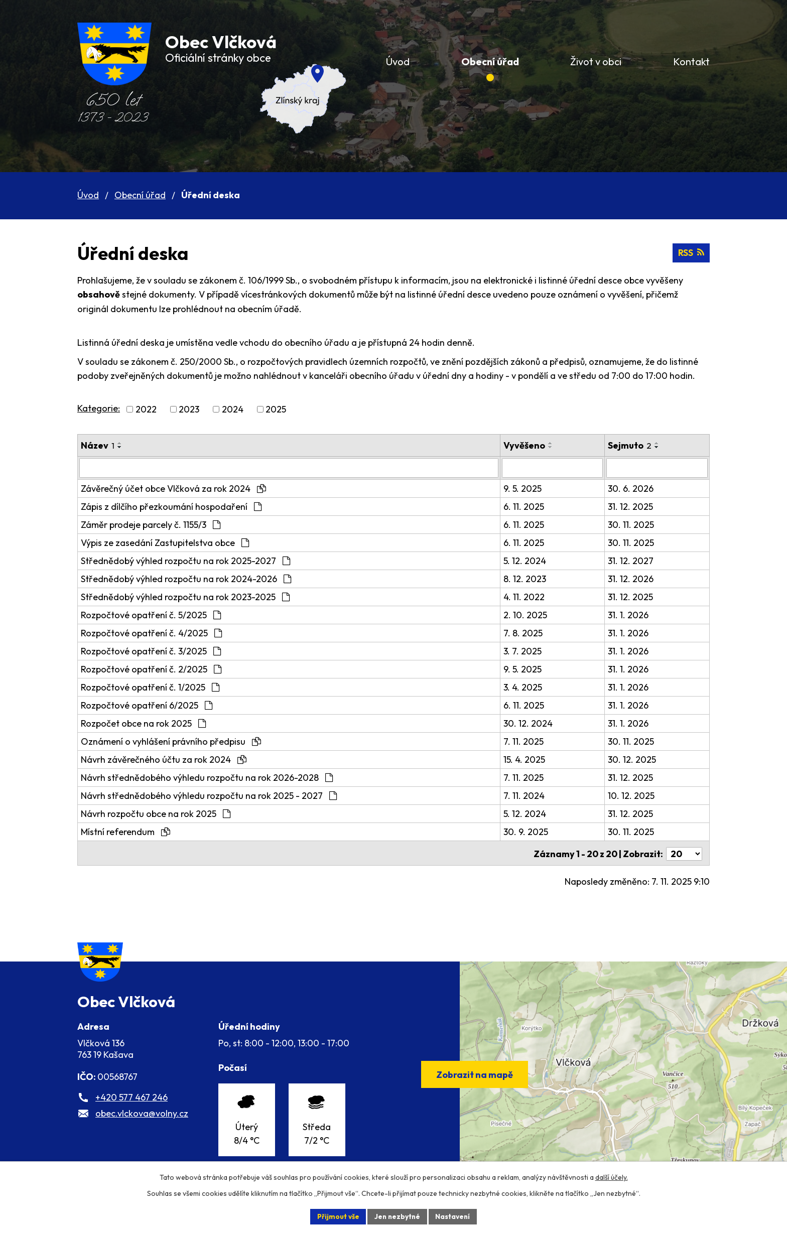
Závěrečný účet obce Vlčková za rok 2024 (173, 488)
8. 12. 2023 (530, 578)
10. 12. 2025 (634, 795)
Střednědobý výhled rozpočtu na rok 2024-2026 (186, 578)
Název (97, 445)
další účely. (611, 1176)
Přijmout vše (336, 1215)
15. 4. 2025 (530, 759)
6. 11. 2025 (529, 506)
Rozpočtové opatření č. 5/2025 (151, 614)
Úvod (88, 195)
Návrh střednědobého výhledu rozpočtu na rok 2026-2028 (207, 777)
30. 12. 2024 (534, 723)
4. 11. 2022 (530, 596)
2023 (189, 409)
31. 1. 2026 (631, 614)
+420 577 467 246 (131, 1106)
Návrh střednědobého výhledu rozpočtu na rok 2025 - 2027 (209, 795)
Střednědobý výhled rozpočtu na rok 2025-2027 (185, 560)
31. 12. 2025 (634, 506)
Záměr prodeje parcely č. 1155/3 (150, 524)
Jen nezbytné (397, 1215)
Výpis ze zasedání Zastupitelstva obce (165, 542)
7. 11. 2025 (529, 741)
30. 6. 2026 (634, 488)
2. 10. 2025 (531, 614)
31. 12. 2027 (634, 560)
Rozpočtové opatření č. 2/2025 (151, 668)
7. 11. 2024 (530, 795)
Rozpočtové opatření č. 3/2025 (151, 650)
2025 (276, 409)
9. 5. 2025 (528, 488)
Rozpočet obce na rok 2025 (143, 723)
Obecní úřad (140, 195)
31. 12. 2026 (634, 578)
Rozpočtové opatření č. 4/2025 (151, 632)
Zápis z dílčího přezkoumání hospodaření (171, 506)
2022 (146, 409)
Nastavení (454, 1215)
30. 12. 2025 (635, 759)
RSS (690, 253)
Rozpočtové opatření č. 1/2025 (150, 687)
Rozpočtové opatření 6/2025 (146, 705)
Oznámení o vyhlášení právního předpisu (171, 741)
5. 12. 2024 (530, 560)
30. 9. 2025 (531, 831)
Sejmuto (633, 445)
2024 (232, 409)
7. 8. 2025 (529, 632)
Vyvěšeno (530, 445)
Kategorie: (98, 408)
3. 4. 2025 (528, 687)
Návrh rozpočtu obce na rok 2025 (155, 813)
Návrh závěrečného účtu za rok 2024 (163, 759)
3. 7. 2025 (528, 650)
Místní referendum (125, 831)
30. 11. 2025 (634, 524)
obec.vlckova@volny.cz (141, 1122)
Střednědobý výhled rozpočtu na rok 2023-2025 (185, 596)
